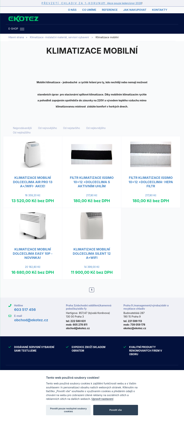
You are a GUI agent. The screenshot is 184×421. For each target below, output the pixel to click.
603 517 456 (25, 309)
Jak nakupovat (134, 9)
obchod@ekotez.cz (31, 320)
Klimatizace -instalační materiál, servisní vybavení (59, 37)
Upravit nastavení (102, 398)
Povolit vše (115, 409)
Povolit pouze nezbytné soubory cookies (68, 410)
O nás (72, 9)
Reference (110, 9)
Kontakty (159, 9)
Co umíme (89, 9)
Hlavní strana (16, 37)
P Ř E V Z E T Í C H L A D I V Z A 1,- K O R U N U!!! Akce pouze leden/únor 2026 (92, 3)
